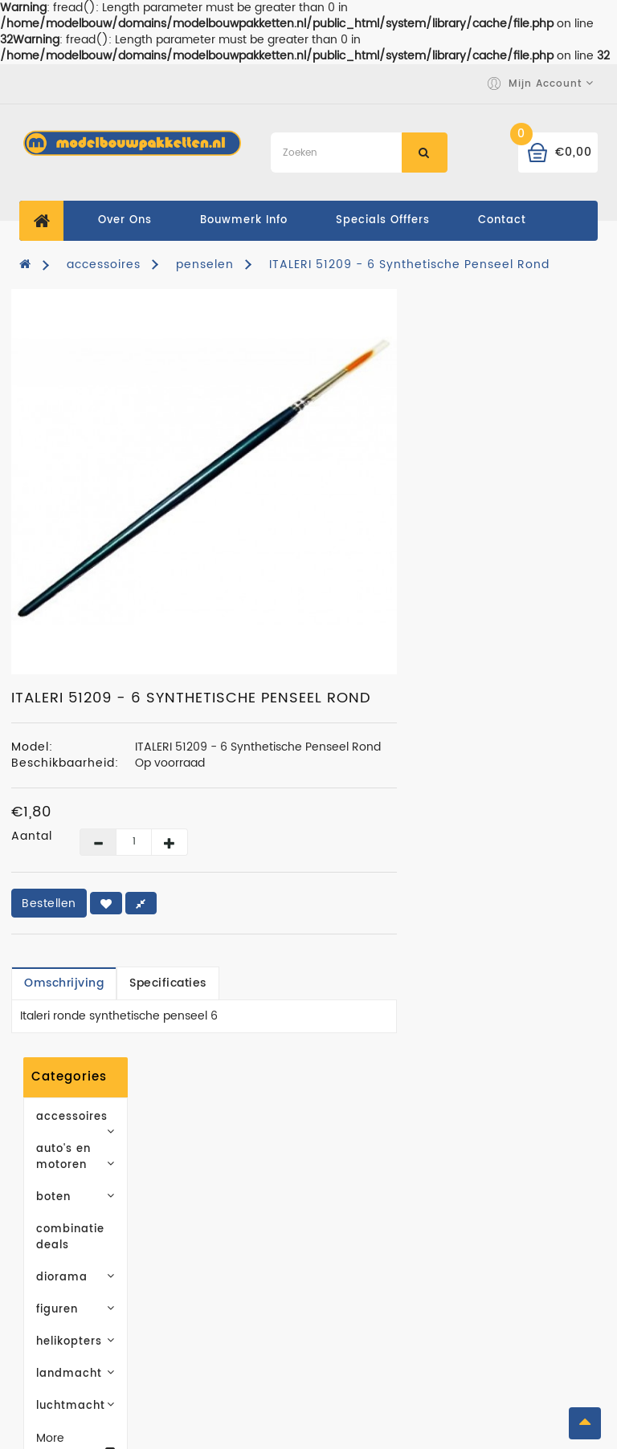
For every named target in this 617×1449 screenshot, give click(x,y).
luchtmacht (107, 605)
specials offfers (383, 220)
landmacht (107, 573)
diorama (107, 477)
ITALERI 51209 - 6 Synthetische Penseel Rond (409, 264)
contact (502, 220)
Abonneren (108, 987)
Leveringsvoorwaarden (242, 1217)
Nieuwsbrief (509, 1265)
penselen (205, 264)
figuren (107, 509)
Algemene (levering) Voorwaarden (212, 1283)
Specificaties (368, 983)
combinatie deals (84, 445)
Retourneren (511, 1289)
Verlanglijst (508, 1241)
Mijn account (513, 1193)
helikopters (107, 541)
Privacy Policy (214, 1241)
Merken (344, 1193)
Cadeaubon (357, 1217)
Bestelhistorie (515, 1217)
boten (107, 413)
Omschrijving (264, 983)
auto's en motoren (107, 380)
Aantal (232, 836)
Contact (195, 1322)
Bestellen (250, 903)
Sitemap (347, 1265)
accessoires (104, 264)
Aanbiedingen (365, 1241)
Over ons (125, 220)
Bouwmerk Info (244, 220)
